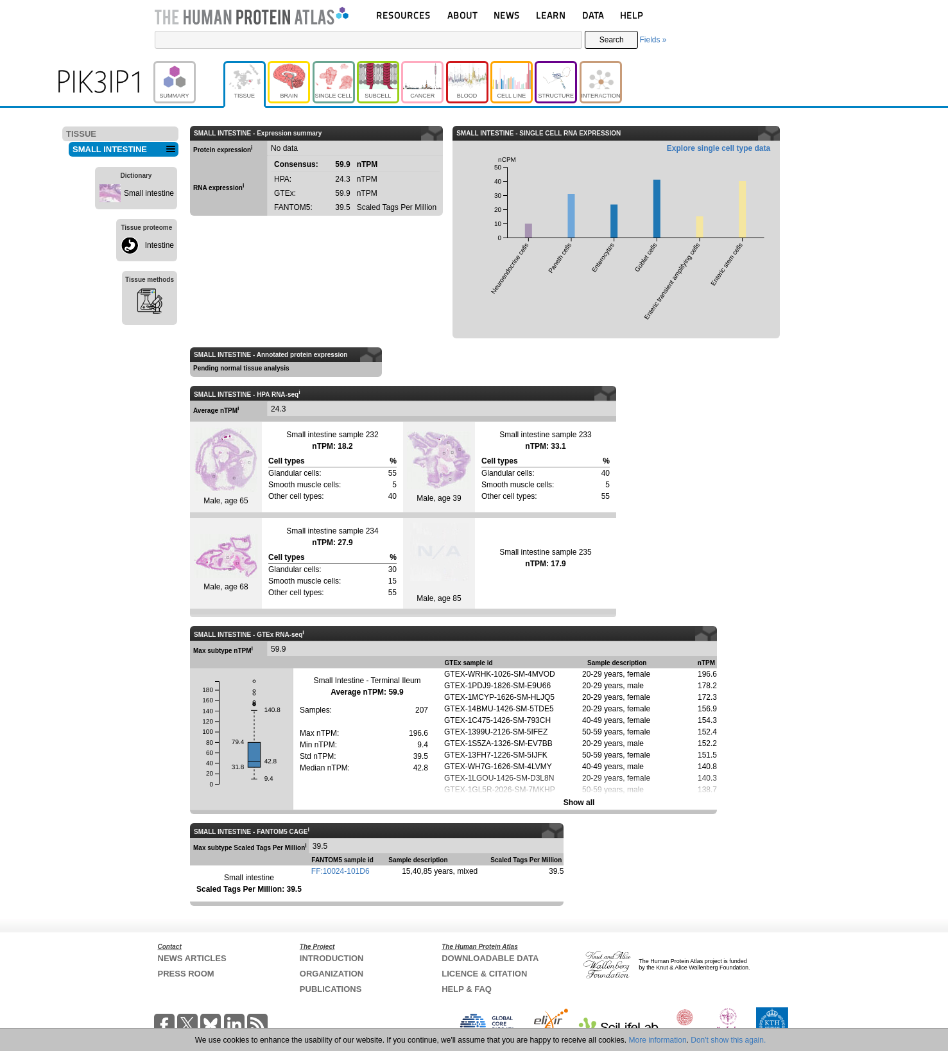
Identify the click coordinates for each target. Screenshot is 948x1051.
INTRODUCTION (332, 958)
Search (611, 39)
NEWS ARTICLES (192, 958)
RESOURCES (403, 15)
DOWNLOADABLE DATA (490, 958)
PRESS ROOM (186, 973)
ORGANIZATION (331, 973)
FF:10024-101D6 (340, 871)
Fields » (652, 39)
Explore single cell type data (718, 148)
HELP (631, 15)
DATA (593, 15)
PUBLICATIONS (331, 989)
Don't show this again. (728, 1040)
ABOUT (462, 15)
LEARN (550, 15)
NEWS (507, 15)
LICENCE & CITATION (484, 973)
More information (658, 1040)
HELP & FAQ (467, 989)
